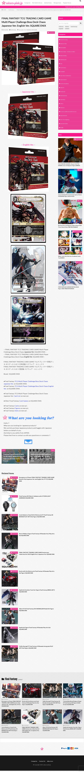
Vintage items (57, 3)
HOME (4, 9)
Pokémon (67, 26)
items (17, 411)
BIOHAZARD (63, 48)
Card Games (23, 401)
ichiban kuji (61, 26)
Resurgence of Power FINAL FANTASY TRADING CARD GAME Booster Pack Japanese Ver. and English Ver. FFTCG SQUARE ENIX (36, 480)
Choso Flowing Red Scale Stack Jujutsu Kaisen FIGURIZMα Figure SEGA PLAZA (69, 202)
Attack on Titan (64, 44)
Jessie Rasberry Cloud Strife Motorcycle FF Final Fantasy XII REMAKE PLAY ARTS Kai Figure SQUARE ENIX (36, 517)
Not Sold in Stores (37, 3)
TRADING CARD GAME (31, 29)
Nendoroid (63, 95)
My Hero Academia (65, 86)
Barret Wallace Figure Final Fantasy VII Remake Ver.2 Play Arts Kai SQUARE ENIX (36, 535)
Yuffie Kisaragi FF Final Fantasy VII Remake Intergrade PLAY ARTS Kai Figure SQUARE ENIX (35, 648)
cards (22, 29)
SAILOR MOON (64, 120)
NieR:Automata (64, 99)
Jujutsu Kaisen (64, 82)
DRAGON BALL (64, 57)
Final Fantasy (11, 9)
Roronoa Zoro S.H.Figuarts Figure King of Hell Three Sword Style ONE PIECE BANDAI (69, 234)
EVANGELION (64, 61)
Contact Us (42, 763)
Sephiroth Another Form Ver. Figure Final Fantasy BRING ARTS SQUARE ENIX (35, 591)
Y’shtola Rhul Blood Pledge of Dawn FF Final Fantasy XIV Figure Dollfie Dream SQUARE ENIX (72, 703)
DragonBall (61, 28)
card (19, 29)
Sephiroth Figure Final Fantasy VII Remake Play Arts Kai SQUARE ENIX (36, 629)
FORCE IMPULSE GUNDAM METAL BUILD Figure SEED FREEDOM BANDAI (70, 297)
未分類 (62, 133)
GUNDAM (62, 73)
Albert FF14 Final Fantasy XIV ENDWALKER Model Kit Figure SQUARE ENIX (37, 610)
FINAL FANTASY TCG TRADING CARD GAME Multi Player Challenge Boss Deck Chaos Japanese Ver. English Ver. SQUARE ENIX (44, 9)
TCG (25, 29)
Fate (61, 65)
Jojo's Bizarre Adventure (66, 78)
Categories (27, 3)
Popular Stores (67, 3)
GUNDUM (67, 28)
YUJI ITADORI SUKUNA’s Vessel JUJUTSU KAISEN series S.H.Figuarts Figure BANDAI (70, 170)
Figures (17, 408)
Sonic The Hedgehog (65, 124)
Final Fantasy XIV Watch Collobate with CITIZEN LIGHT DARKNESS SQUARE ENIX (35, 497)
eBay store (50, 763)
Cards (17, 406)
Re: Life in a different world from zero (69, 116)
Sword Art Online (64, 129)
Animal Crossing (74, 26)
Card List (17, 396)
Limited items (48, 3)
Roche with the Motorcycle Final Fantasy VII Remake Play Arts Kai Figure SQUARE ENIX (36, 572)
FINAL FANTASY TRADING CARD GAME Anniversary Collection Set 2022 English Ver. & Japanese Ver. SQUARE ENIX (36, 555)
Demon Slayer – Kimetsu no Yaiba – (69, 52)
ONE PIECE (63, 103)
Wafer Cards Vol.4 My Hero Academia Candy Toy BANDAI (68, 266)
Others (62, 107)
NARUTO (62, 90)
